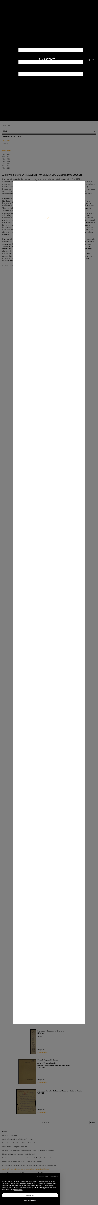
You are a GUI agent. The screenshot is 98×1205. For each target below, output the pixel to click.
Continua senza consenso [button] (47, 1176)
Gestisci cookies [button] (30, 1200)
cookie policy (18, 1190)
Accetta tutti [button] (30, 1195)
